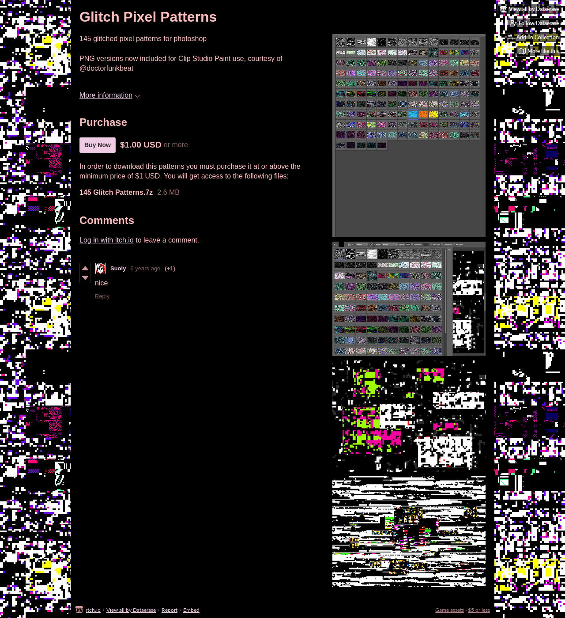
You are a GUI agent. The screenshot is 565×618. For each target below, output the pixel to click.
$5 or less (479, 610)
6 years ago (145, 268)
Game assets (449, 610)
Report (169, 610)
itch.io (93, 610)
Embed (191, 610)
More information (109, 95)
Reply (102, 296)
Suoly (118, 268)
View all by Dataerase (131, 610)
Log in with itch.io (106, 240)
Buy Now (97, 144)
